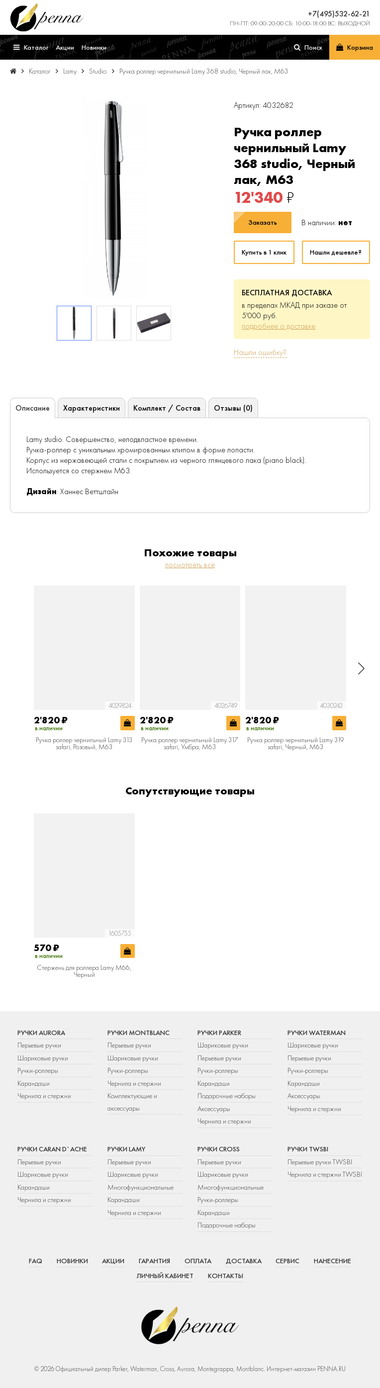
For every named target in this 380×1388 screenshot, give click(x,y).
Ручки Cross (218, 1148)
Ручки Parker (219, 1032)
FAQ (35, 1260)
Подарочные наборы (226, 1095)
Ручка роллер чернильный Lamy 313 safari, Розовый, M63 (84, 743)
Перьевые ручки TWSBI (319, 1161)
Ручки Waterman (316, 1032)
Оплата (198, 1260)
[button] (361, 668)
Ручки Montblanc (138, 1032)
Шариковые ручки (42, 1057)
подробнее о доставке (278, 326)
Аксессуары (213, 1108)
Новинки (72, 1260)
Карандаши (33, 1083)
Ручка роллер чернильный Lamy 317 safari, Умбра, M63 (189, 743)
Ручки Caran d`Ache (52, 1148)
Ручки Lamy (126, 1148)
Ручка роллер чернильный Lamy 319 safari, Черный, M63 (295, 743)
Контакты (225, 1275)
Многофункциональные (141, 1187)
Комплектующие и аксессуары (132, 1101)
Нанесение (332, 1260)
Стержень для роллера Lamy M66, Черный (84, 971)
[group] (114, 198)
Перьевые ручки (39, 1045)
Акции (113, 1260)
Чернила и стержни (44, 1095)
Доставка (244, 1260)
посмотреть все (190, 564)
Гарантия (154, 1260)
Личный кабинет (165, 1275)
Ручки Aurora (41, 1032)
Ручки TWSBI (307, 1148)
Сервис (287, 1260)
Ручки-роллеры (37, 1070)
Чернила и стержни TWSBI (324, 1174)
